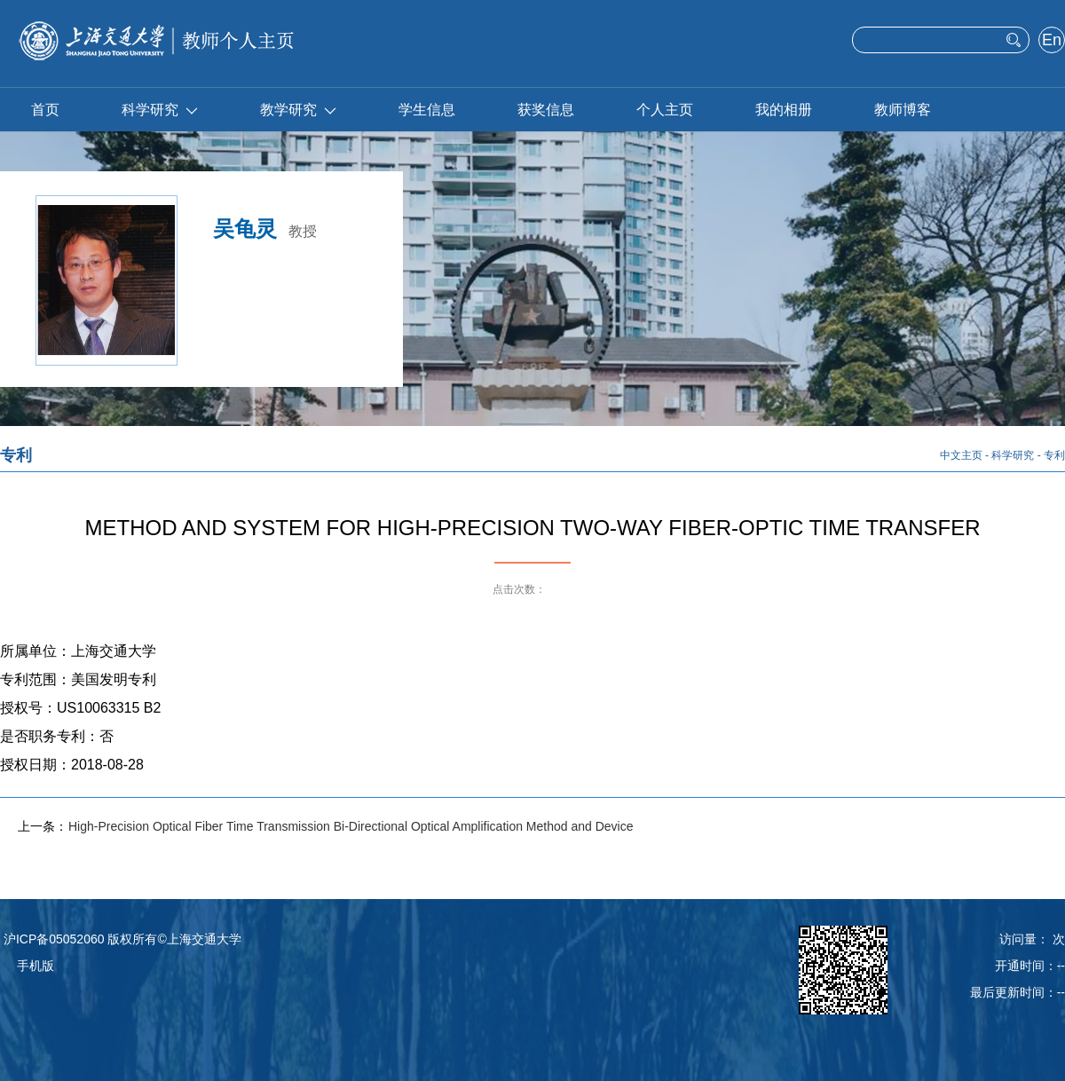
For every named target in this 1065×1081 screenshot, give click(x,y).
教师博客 (902, 109)
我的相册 (783, 109)
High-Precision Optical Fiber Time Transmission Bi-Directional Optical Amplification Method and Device (350, 826)
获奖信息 (545, 109)
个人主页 (664, 109)
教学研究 (298, 109)
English (1051, 41)
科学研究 (160, 109)
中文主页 (961, 455)
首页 (45, 109)
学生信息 (426, 109)
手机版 (35, 966)
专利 (1054, 455)
